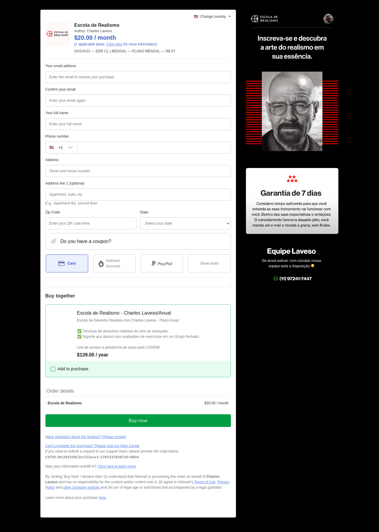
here (102, 498)
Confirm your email (60, 89)
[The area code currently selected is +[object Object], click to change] (61, 148)
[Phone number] (154, 148)
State (144, 212)
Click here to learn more (117, 466)
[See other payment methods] (209, 263)
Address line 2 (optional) (64, 183)
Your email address (60, 66)
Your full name (56, 113)
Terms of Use (204, 482)
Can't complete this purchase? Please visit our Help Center (92, 446)
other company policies (81, 487)
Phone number (57, 136)
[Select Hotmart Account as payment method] (114, 263)
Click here (115, 44)
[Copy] (92, 457)
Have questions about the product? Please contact (85, 437)
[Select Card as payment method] (67, 263)
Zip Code (52, 212)
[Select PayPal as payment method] (162, 263)
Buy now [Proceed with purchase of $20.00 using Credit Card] (138, 420)
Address (52, 160)
